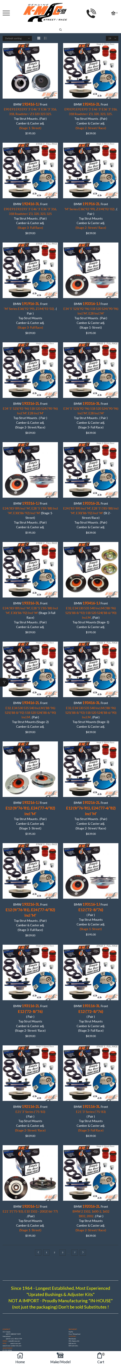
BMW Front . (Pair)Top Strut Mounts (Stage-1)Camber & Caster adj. (90, 590)
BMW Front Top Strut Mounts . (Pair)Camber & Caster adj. (30, 114)
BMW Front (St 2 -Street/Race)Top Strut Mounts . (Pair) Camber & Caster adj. (91, 498)
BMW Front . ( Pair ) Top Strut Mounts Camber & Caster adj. (30, 305)
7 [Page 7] (74, 1201)
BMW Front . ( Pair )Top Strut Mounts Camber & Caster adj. (90, 208)
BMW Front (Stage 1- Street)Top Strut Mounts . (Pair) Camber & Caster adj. (30, 498)
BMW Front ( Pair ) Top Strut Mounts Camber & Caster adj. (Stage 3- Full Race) (90, 974)
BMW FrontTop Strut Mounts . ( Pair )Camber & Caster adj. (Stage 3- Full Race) (90, 403)
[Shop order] (17, 38)
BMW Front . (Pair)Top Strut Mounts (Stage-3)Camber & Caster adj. (90, 683)
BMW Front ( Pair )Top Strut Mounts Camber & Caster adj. (90, 876)
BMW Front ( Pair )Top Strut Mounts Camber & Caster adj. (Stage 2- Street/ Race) (30, 974)
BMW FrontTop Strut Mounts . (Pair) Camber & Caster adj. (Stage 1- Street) (90, 307)
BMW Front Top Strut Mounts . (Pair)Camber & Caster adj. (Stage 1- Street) (30, 778)
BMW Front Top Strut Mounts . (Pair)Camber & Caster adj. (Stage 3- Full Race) (30, 876)
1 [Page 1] (46, 1201)
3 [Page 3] (62, 1201)
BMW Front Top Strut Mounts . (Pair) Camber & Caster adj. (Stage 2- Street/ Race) (91, 778)
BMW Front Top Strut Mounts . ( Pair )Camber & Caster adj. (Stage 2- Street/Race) (30, 403)
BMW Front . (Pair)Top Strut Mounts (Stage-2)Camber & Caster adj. (30, 683)
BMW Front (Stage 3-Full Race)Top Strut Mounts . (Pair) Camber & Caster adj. (30, 590)
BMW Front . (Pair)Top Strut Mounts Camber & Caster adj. (30, 1168)
